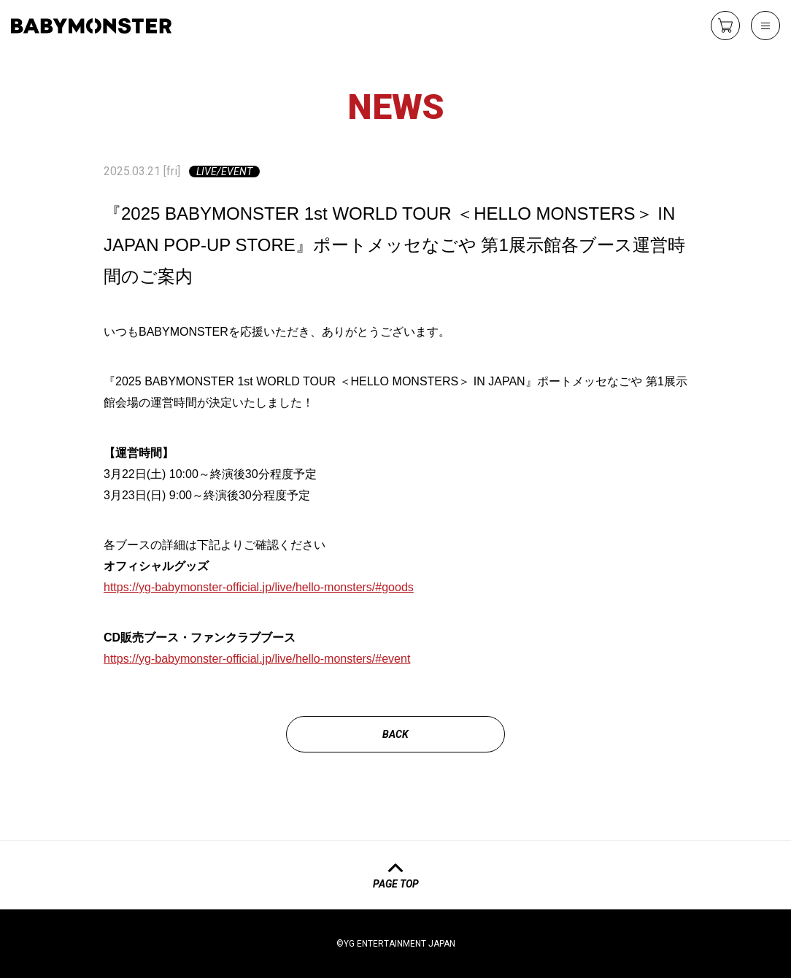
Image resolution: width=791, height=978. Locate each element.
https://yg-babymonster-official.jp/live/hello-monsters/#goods (259, 587)
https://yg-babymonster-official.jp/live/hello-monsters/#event (257, 658)
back (395, 734)
